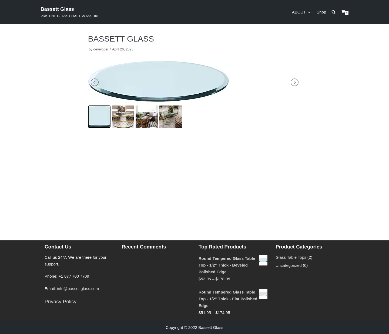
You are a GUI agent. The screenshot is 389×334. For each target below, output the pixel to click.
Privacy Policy (60, 301)
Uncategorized (289, 265)
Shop (321, 12)
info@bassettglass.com (78, 288)
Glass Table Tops (291, 257)
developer (101, 49)
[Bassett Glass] (69, 12)
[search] (336, 12)
